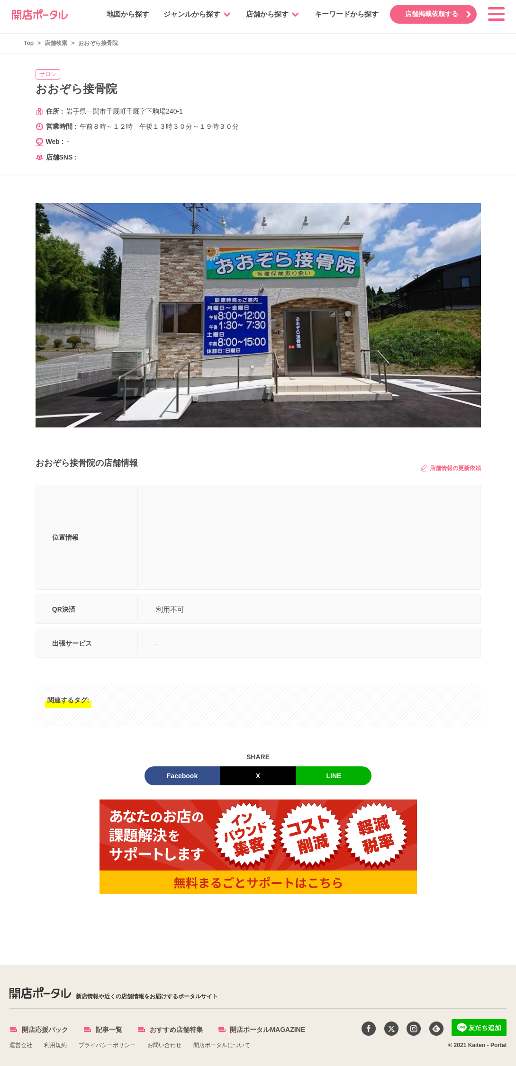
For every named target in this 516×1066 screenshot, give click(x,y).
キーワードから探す (345, 14)
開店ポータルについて (221, 1045)
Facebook (182, 776)
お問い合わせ (164, 1045)
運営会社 (20, 1045)
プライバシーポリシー (107, 1045)
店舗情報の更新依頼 (450, 467)
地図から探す (126, 14)
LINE (334, 776)
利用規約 (55, 1045)
